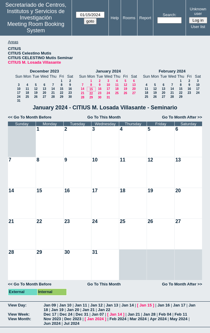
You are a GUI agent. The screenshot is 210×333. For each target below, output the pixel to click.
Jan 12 (96, 305)
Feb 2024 (117, 319)
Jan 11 (81, 305)
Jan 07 (98, 314)
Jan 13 (112, 305)
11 (27, 88)
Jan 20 (73, 309)
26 (35, 96)
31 (18, 100)
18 (27, 92)
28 (53, 96)
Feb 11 (181, 314)
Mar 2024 (138, 319)
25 (27, 96)
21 (53, 92)
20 (44, 92)
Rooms (129, 18)
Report (145, 18)
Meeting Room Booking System (35, 27)
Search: (169, 14)
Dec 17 (50, 314)
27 (44, 96)
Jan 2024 (95, 319)
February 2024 (172, 71)
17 (18, 92)
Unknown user (198, 11)
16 (70, 88)
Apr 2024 (158, 319)
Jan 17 (179, 305)
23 (70, 92)
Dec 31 (82, 314)
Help (115, 18)
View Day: (17, 305)
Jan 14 (127, 305)
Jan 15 (146, 305)
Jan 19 (57, 309)
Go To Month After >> (182, 117)
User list (198, 26)
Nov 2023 (52, 319)
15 (61, 88)
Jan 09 (50, 305)
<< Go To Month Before (30, 117)
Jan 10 (65, 305)
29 (61, 96)
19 (35, 92)
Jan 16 (164, 305)
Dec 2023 (72, 319)
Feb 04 (165, 314)
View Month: (19, 319)
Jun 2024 (52, 323)
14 (53, 88)
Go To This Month (104, 117)
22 (61, 92)
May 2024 (178, 319)
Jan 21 (88, 309)
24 (18, 96)
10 (18, 88)
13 (44, 88)
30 (70, 96)
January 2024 (108, 71)
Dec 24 (66, 314)
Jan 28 (149, 314)
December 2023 (44, 71)
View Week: (19, 314)
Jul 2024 (71, 323)
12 (35, 88)
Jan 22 (104, 309)
